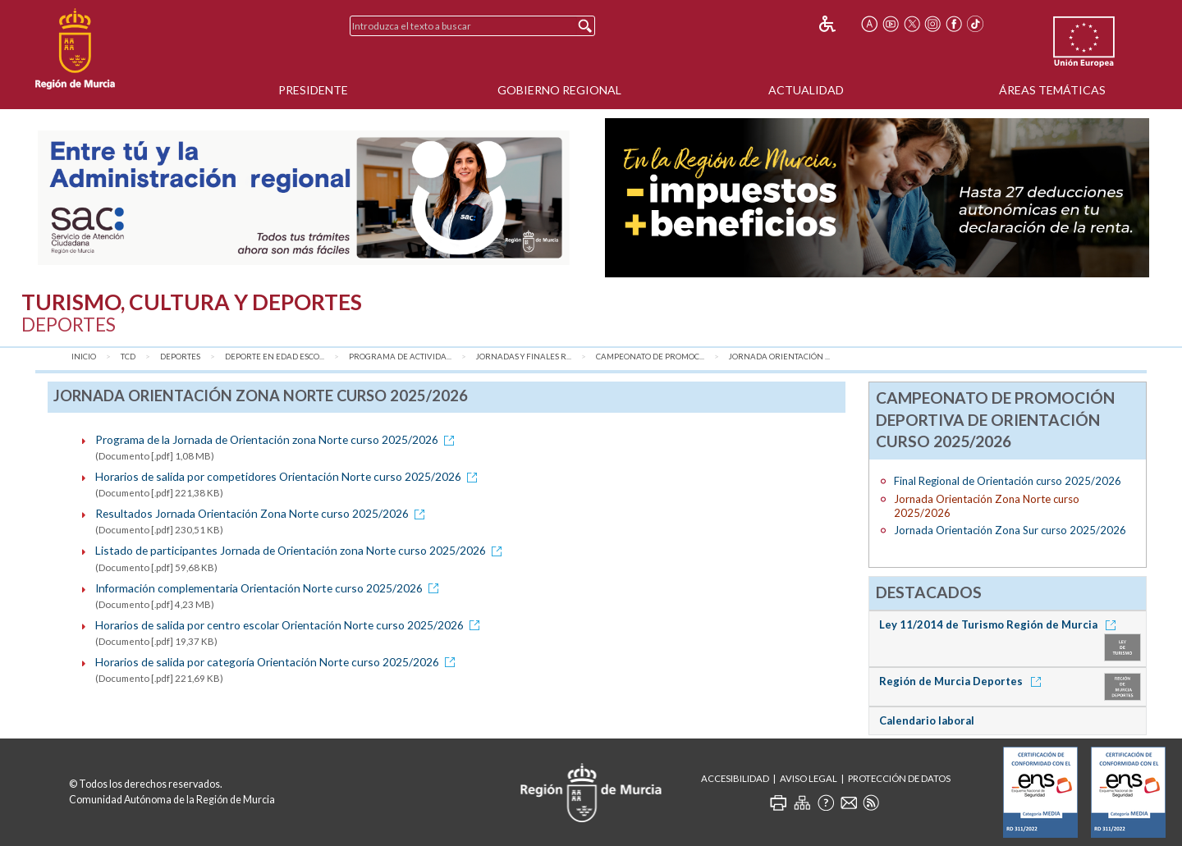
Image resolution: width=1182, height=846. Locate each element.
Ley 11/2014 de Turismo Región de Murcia (1000, 624)
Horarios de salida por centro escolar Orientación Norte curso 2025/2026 (290, 625)
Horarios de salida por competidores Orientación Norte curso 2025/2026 (289, 476)
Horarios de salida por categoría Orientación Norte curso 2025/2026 (277, 662)
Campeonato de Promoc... (650, 356)
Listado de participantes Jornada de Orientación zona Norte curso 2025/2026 (301, 550)
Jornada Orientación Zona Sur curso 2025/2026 (1010, 530)
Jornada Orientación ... (779, 356)
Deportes (180, 356)
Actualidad (806, 90)
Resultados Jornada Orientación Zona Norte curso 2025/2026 (262, 513)
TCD (128, 356)
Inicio (83, 356)
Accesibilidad (735, 778)
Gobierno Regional (559, 90)
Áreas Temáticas (1052, 90)
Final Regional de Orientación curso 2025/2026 (1007, 480)
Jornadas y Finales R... (523, 356)
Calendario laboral (926, 720)
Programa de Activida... (400, 356)
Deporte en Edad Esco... (274, 356)
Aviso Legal (808, 778)
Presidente (313, 90)
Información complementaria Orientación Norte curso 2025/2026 (269, 588)
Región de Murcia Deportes (963, 681)
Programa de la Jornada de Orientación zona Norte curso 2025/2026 (277, 439)
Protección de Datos (899, 778)
